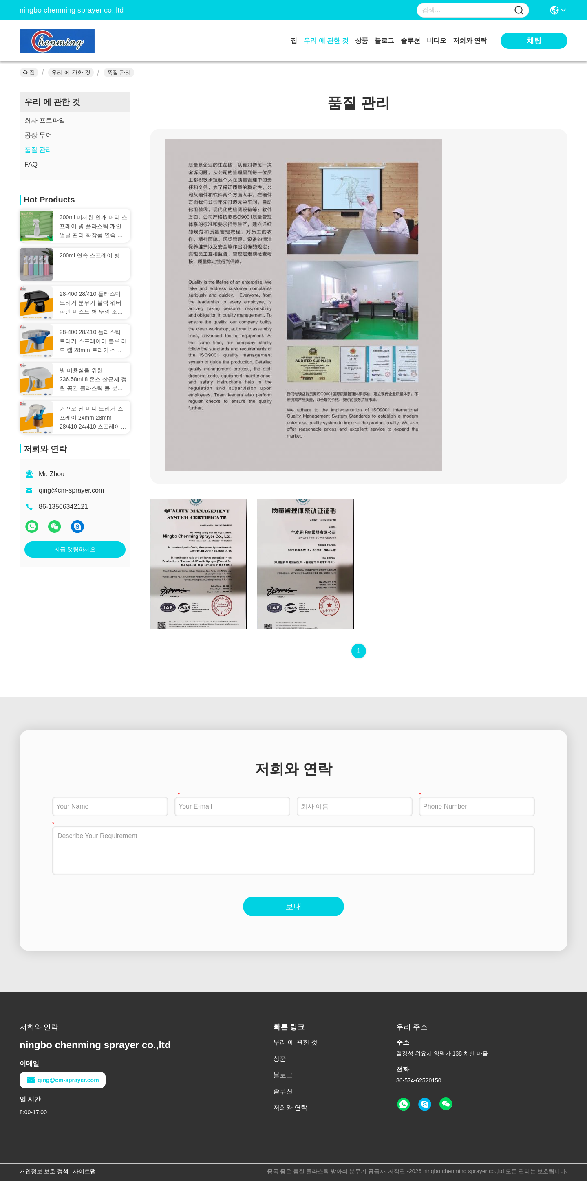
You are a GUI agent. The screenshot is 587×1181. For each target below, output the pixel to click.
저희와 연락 (470, 40)
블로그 (384, 40)
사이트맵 (84, 1171)
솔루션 (410, 40)
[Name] (519, 10)
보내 (293, 906)
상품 (361, 40)
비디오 (436, 40)
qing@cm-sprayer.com (71, 490)
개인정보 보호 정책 (44, 1171)
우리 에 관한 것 (326, 40)
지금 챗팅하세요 (75, 549)
